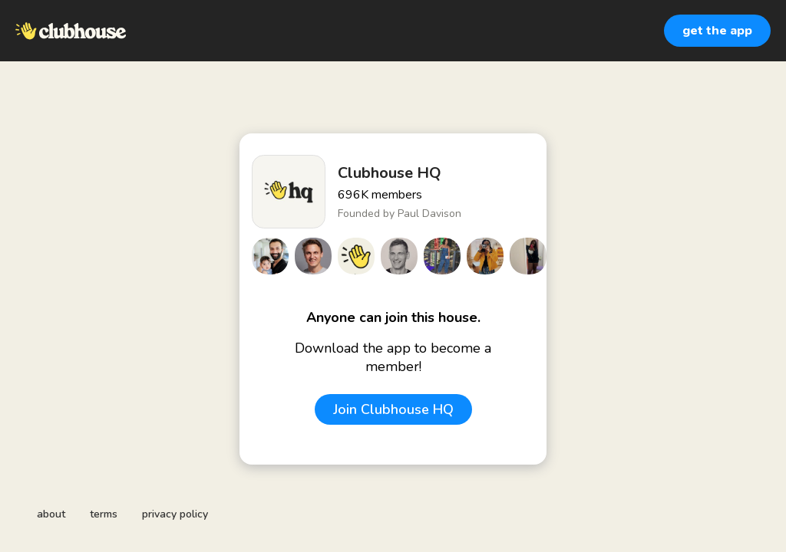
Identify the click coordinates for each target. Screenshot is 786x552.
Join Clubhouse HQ (393, 409)
